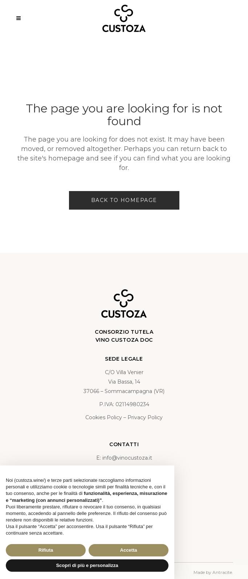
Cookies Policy (103, 417)
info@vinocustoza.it (127, 458)
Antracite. (222, 572)
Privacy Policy (145, 417)
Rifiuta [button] (45, 550)
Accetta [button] (128, 550)
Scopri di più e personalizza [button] (87, 565)
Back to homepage (124, 200)
